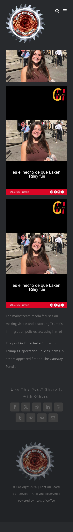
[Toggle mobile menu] (65, 11)
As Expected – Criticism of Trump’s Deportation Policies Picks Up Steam (35, 351)
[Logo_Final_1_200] (34, 443)
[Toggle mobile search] (57, 11)
